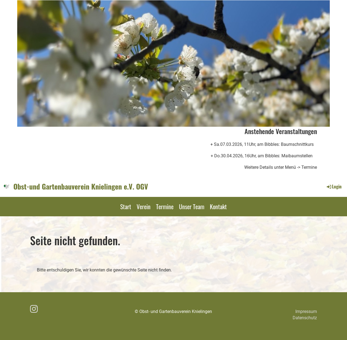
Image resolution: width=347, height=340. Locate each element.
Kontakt (218, 206)
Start (125, 206)
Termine (165, 206)
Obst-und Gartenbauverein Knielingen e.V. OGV (80, 186)
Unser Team (191, 206)
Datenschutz (305, 317)
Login (334, 186)
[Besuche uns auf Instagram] (34, 309)
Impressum (306, 311)
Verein (144, 206)
